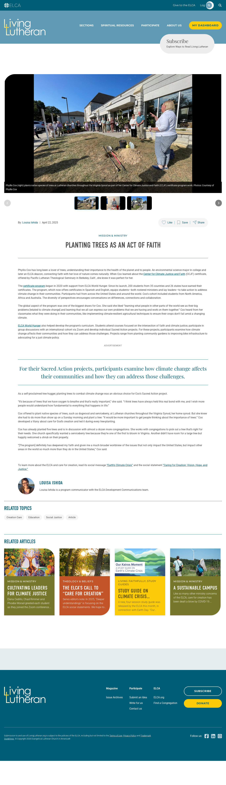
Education (33, 541)
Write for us (136, 727)
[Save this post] (182, 235)
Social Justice (54, 541)
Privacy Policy (129, 760)
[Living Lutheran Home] (24, 27)
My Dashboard (205, 25)
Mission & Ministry (113, 247)
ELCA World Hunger (29, 337)
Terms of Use (116, 760)
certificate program (34, 298)
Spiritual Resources (117, 25)
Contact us (135, 732)
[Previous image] (7, 215)
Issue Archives (114, 721)
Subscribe (202, 715)
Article (72, 541)
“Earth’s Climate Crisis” (120, 489)
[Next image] (218, 215)
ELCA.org (159, 721)
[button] (220, 5)
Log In (204, 5)
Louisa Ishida (30, 234)
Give (184, 5)
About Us (174, 25)
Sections (86, 25)
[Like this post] (167, 235)
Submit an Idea (138, 721)
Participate (150, 25)
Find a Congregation (165, 727)
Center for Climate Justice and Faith (164, 286)
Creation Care (14, 541)
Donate (203, 727)
